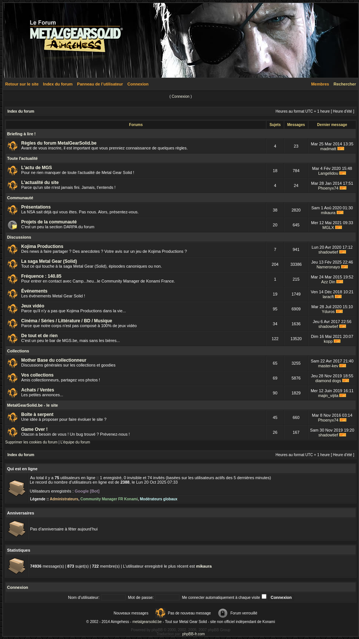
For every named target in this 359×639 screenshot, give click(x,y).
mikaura (328, 212)
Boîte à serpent (37, 414)
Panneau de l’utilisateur (100, 84)
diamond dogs (328, 380)
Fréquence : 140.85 (41, 276)
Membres (320, 84)
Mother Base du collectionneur (53, 360)
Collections (18, 351)
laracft (328, 296)
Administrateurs (64, 499)
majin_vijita (328, 395)
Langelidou (328, 173)
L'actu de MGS (36, 167)
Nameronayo (328, 267)
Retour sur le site (22, 84)
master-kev (328, 366)
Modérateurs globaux (158, 499)
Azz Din (328, 282)
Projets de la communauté (49, 222)
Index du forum (57, 84)
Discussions (19, 237)
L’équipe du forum (75, 442)
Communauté (20, 198)
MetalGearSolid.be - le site (32, 405)
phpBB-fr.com (193, 634)
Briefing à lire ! (21, 134)
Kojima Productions (42, 246)
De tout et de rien (39, 335)
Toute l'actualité (22, 158)
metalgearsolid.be (147, 622)
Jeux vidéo (32, 306)
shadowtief (328, 252)
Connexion (138, 84)
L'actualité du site (40, 182)
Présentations (36, 207)
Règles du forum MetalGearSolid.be (59, 143)
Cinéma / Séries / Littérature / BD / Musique (66, 320)
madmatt (328, 148)
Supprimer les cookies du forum (31, 442)
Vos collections (37, 375)
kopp (328, 341)
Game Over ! (34, 429)
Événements (34, 291)
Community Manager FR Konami (109, 499)
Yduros (328, 311)
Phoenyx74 (328, 188)
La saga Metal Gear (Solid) (49, 261)
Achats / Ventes (37, 390)
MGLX (328, 227)
